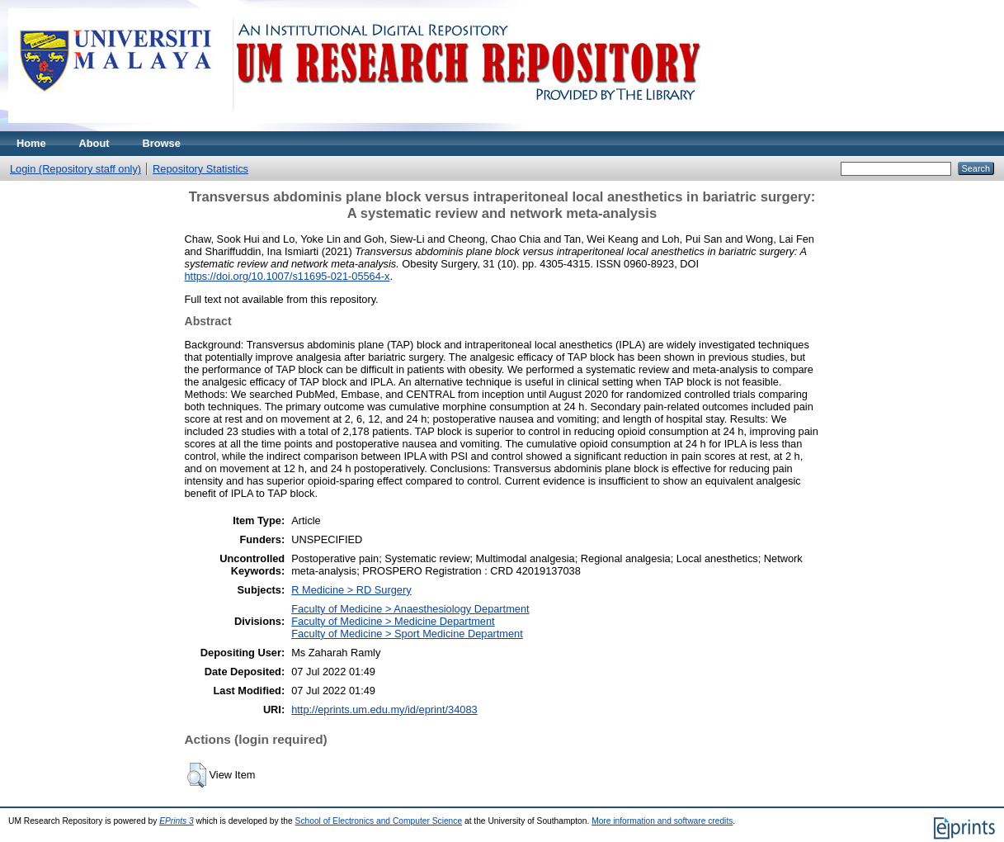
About (94, 143)
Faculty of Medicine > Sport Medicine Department (407, 633)
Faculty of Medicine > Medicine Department (392, 621)
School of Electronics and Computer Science (379, 820)
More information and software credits (662, 820)
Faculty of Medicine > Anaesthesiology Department (410, 609)
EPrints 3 (176, 820)
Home (31, 143)
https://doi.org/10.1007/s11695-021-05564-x (287, 276)
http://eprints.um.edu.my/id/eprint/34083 (384, 709)
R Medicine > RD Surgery (351, 590)
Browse (162, 143)
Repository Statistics (200, 169)
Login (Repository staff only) (75, 169)
